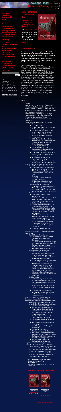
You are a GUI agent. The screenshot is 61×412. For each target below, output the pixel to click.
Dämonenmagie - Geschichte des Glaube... (45, 390)
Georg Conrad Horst (30, 30)
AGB (4, 46)
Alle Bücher (6, 20)
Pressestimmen (7, 27)
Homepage (6, 13)
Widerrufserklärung (9, 48)
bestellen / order (57, 7)
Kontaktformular (8, 54)
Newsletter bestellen (9, 33)
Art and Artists (7, 37)
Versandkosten (7, 50)
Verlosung (5, 39)
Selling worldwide (8, 35)
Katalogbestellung (8, 31)
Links (4, 59)
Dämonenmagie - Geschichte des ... (34, 389)
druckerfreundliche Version (44, 402)
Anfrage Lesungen (8, 65)
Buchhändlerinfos (8, 56)
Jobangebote (6, 61)
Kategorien (6, 22)
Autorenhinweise (8, 29)
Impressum (6, 42)
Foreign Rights (7, 67)
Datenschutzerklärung (10, 44)
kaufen (25, 42)
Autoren (5, 24)
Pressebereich (7, 63)
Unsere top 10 (7, 17)
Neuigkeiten (6, 15)
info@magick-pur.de (9, 95)
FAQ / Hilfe (6, 52)
